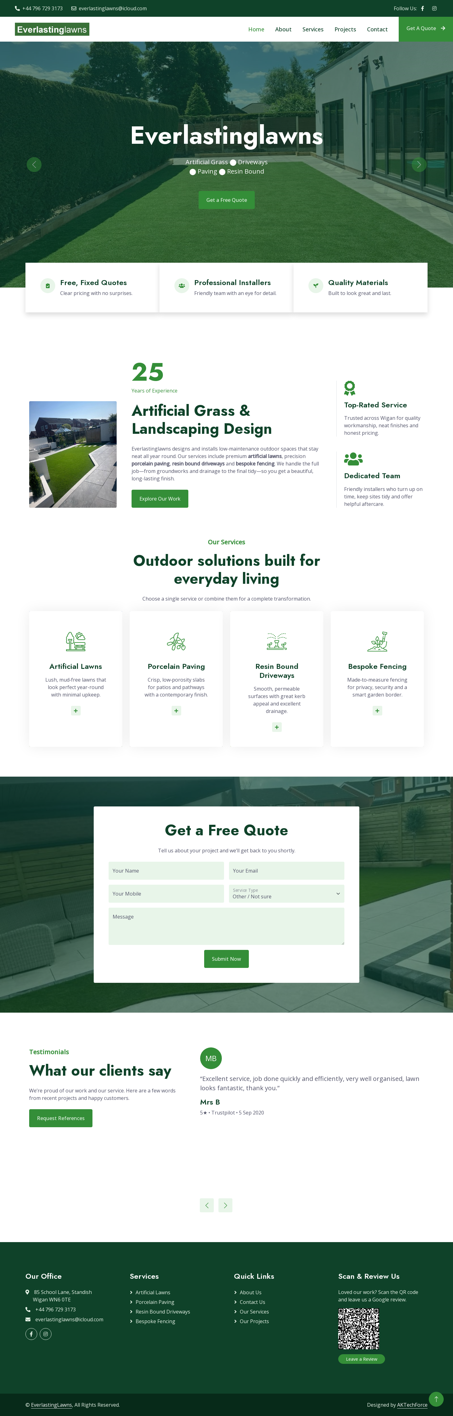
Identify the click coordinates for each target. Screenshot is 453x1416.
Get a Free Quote (226, 200)
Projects (345, 29)
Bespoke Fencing (155, 1321)
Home (256, 29)
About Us (251, 1292)
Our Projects (254, 1321)
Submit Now (226, 958)
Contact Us (252, 1302)
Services (313, 29)
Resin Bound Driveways (163, 1311)
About (283, 29)
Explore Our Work (160, 498)
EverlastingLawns (51, 1404)
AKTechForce (412, 1404)
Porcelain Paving (155, 1302)
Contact (377, 29)
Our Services (254, 1311)
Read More (77, 711)
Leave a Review (361, 1359)
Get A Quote (425, 28)
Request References (61, 1118)
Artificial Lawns (153, 1292)
